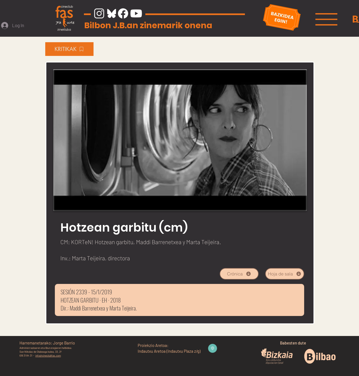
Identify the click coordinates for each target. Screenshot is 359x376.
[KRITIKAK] (69, 49)
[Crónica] (239, 274)
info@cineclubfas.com (48, 355)
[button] (326, 19)
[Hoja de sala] (284, 274)
